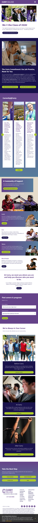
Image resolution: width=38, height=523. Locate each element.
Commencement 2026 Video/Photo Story (10, 32)
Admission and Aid (19, 372)
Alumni (19, 454)
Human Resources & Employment (30, 492)
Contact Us (22, 489)
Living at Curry (4, 237)
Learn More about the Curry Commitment (28, 86)
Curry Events (22, 498)
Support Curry (22, 499)
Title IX (29, 500)
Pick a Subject (5, 304)
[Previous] (2, 134)
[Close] (35, 518)
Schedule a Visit (10, 480)
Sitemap (21, 501)
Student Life (19, 413)
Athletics (3, 266)
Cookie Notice (9, 521)
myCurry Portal (31, 489)
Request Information (27, 476)
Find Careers (5, 318)
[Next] (35, 134)
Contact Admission (10, 476)
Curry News (22, 496)
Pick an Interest (5, 310)
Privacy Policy (31, 499)
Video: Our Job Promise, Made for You (10, 86)
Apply (28, 480)
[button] (19, 307)
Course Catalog (31, 495)
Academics (4, 223)
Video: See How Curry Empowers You (10, 188)
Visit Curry (19, 288)
